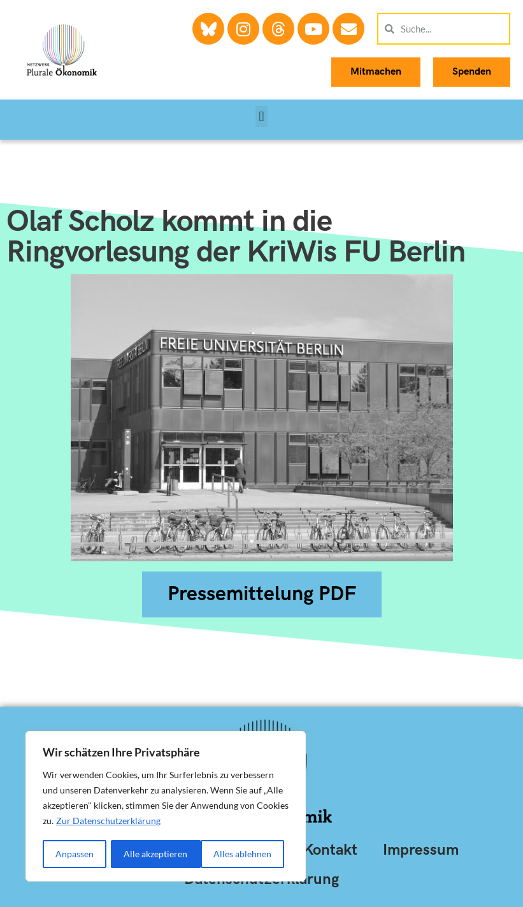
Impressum (421, 850)
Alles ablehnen (153, 853)
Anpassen (74, 853)
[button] (261, 116)
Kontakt (330, 850)
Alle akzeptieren (244, 853)
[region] (165, 806)
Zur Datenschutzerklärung (108, 821)
